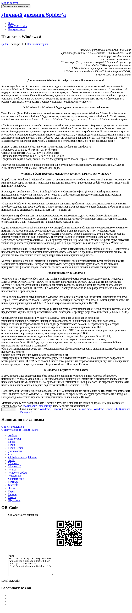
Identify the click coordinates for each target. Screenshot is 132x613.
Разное (12, 497)
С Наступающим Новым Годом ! (20, 429)
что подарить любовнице (37, 405)
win (78, 409)
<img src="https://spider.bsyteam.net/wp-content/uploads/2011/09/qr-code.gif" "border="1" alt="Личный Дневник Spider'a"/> (33, 567)
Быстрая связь (16, 29)
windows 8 (112, 409)
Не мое (12, 494)
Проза (11, 441)
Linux (11, 444)
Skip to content (9, 2)
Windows (45, 409)
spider (4, 44)
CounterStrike (16, 478)
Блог (11, 23)
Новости (57, 409)
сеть (10, 454)
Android (12, 435)
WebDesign (14, 475)
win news (87, 409)
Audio (11, 460)
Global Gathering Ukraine (22, 457)
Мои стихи (14, 438)
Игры (11, 491)
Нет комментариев (37, 44)
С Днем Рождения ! (12, 426)
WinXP (12, 469)
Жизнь (12, 488)
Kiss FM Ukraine (17, 26)
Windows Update (17, 472)
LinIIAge (13, 481)
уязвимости (15, 451)
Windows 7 (14, 466)
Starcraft (13, 485)
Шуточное (14, 500)
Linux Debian (15, 447)
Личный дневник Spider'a (33, 15)
